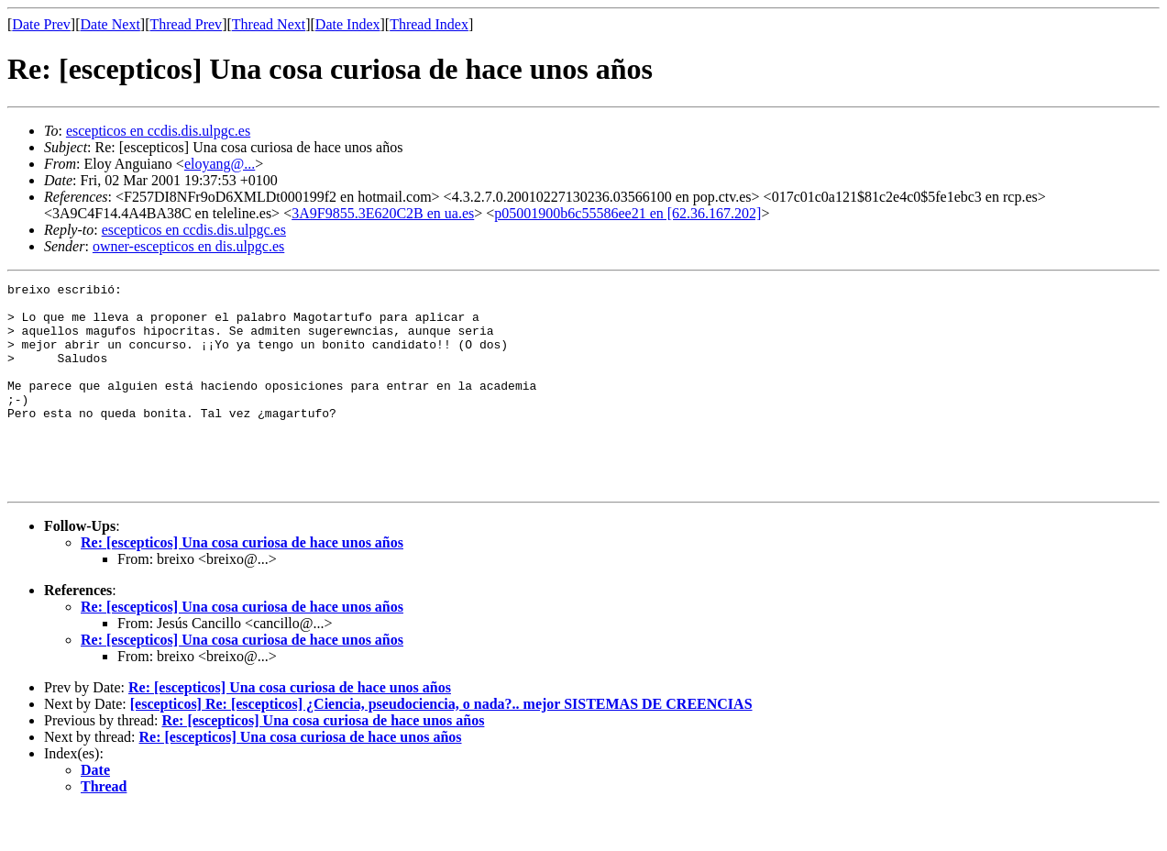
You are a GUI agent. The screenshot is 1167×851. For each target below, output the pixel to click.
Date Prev (41, 24)
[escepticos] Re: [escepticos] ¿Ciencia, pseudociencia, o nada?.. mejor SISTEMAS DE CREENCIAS (441, 745)
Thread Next (268, 24)
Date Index (347, 24)
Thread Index (429, 24)
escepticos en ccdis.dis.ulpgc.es (158, 130)
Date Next (110, 24)
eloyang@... (219, 163)
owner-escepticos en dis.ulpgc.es (188, 246)
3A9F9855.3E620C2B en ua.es (383, 213)
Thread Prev (185, 24)
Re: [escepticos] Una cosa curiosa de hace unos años (242, 583)
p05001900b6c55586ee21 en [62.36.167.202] (627, 213)
